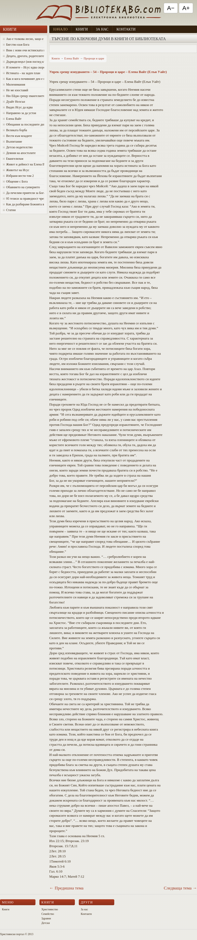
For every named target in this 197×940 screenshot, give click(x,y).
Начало (60, 29)
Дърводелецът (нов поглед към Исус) (23, 61)
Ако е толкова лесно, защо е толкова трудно (23, 39)
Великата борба (15, 130)
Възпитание (12, 141)
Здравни (46, 918)
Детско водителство (18, 147)
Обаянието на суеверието (21, 187)
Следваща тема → (180, 888)
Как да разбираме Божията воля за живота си (23, 204)
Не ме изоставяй (15, 90)
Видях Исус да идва (18, 107)
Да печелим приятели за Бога (23, 193)
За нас (102, 29)
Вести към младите (17, 135)
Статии (9, 210)
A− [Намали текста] (171, 8)
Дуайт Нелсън (14, 101)
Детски (45, 923)
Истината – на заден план (21, 73)
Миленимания (14, 84)
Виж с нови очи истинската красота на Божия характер (23, 50)
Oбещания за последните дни (23, 124)
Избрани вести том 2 (18, 175)
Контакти (126, 29)
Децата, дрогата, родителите (23, 56)
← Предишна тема (66, 888)
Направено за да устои (19, 113)
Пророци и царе (94, 58)
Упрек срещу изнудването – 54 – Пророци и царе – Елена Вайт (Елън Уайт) (108, 72)
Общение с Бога (15, 181)
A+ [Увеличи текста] (186, 8)
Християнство (49, 909)
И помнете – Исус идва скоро (23, 67)
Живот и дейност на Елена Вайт (23, 164)
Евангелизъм (13, 158)
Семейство (47, 913)
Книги (82, 29)
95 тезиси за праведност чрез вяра (23, 198)
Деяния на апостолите (19, 153)
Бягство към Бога (16, 44)
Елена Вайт (12, 118)
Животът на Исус (16, 170)
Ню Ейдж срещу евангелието (23, 96)
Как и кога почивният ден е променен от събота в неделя (23, 78)
